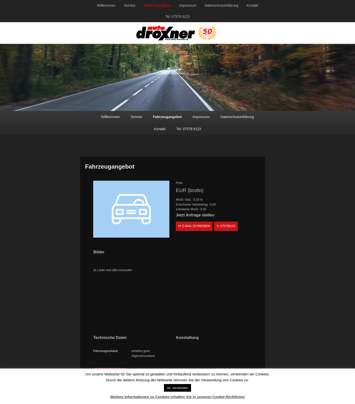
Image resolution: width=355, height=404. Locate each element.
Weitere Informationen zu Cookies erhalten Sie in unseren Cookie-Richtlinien (177, 397)
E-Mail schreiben (194, 226)
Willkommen (106, 5)
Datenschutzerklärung (221, 5)
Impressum (187, 5)
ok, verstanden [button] (177, 388)
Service (130, 5)
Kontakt (252, 5)
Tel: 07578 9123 (177, 16)
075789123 (225, 226)
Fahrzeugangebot (157, 5)
